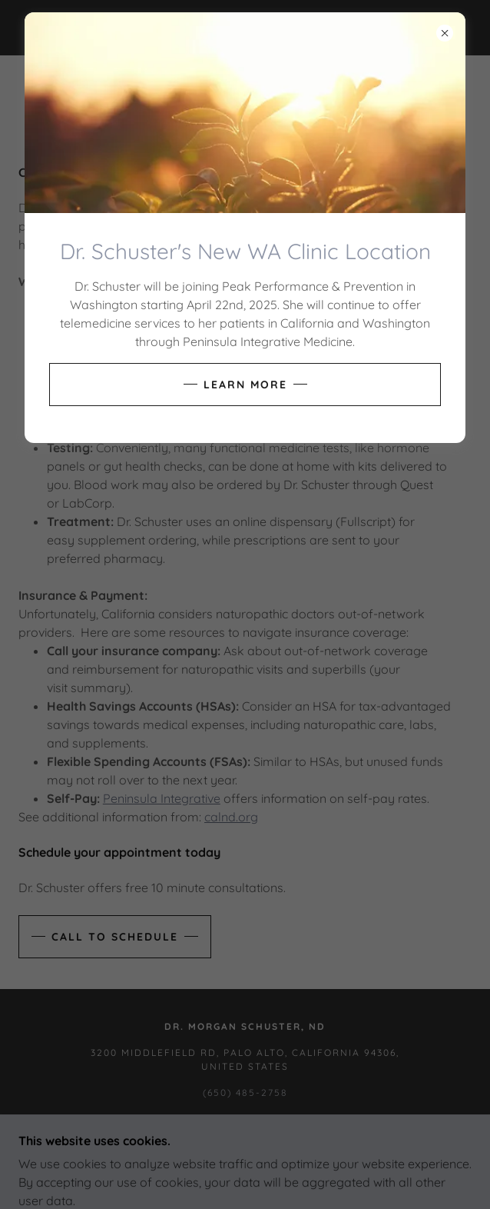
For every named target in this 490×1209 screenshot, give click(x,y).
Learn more (245, 384)
